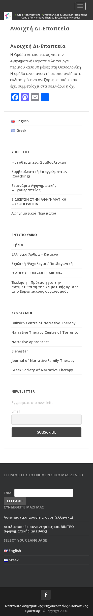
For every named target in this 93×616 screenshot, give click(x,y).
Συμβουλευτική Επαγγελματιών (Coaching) (39, 173)
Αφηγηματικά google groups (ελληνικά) (38, 517)
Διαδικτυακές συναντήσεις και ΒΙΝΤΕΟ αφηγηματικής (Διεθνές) (39, 528)
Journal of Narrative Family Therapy (43, 360)
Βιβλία (17, 244)
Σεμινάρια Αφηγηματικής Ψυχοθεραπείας (34, 187)
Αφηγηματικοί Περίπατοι (34, 213)
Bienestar (19, 351)
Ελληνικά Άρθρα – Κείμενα (34, 254)
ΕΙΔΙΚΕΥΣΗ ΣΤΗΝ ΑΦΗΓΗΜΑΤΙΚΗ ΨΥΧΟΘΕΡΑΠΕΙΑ (38, 201)
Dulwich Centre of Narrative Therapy (43, 323)
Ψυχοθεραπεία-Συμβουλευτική (39, 162)
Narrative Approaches (30, 341)
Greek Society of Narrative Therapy (42, 370)
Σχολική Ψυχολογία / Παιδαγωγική (42, 263)
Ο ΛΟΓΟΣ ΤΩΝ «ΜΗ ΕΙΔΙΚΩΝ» (36, 273)
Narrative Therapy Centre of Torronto (44, 332)
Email (15, 411)
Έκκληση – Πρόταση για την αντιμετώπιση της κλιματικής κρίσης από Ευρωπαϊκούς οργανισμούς (45, 287)
